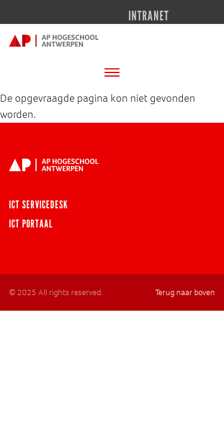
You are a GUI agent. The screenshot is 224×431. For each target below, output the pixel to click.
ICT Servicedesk (38, 204)
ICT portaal (31, 223)
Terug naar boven (185, 292)
